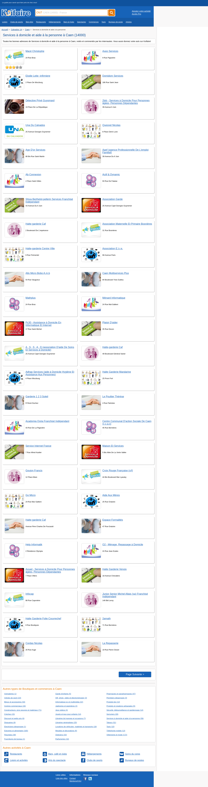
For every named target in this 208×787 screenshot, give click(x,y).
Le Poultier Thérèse (113, 396)
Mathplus (31, 297)
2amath (106, 618)
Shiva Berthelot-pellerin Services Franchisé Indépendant (49, 200)
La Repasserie (110, 643)
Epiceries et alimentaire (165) (16, 731)
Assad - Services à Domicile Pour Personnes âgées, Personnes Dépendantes (50, 570)
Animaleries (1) (10, 694)
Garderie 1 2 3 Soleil (37, 396)
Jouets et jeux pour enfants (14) (68, 714)
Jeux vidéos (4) (61, 710)
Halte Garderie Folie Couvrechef (43, 618)
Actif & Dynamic (111, 174)
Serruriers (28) (112, 714)
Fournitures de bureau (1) (14, 739)
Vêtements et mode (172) (116, 735)
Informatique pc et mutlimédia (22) (69, 702)
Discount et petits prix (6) (14, 718)
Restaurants (41, 22)
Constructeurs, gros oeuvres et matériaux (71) (22, 710)
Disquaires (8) (10, 722)
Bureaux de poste (116, 22)
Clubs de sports (16, 22)
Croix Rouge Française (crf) (117, 470)
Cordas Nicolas (34, 643)
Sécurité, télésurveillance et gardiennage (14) (124, 710)
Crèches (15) (9, 714)
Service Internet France (38, 445)
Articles (129, 22)
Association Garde (112, 199)
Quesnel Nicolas (111, 125)
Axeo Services (110, 51)
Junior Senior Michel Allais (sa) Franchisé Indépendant (125, 595)
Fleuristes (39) (10, 735)
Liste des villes (61, 778)
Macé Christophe (35, 51)
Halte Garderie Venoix (114, 569)
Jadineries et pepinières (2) (66, 706)
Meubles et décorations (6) (66, 731)
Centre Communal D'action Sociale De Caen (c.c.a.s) (126, 422)
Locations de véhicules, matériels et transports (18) (76, 727)
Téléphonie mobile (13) (115, 731)
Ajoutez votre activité (141, 11)
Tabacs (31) (111, 722)
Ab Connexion (33, 174)
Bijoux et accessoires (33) (14, 702)
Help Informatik (34, 544)
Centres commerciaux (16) (15, 706)
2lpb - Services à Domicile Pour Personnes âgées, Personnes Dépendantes (125, 102)
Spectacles (81, 22)
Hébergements (55, 22)
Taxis (104, 22)
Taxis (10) (110, 727)
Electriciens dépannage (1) (15, 727)
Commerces (94, 22)
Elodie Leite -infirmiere (38, 75)
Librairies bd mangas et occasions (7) (70, 718)
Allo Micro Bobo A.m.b (38, 273)
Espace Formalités (112, 519)
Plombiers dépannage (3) (116, 698)
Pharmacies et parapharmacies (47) (121, 694)
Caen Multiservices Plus (115, 273)
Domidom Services (112, 75)
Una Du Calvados (35, 125)
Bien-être (29, 22)
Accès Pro (136, 14)
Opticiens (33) (61, 735)
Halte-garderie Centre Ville (40, 248)
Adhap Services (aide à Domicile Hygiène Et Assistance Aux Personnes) (50, 373)
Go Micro (31, 495)
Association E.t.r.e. (112, 248)
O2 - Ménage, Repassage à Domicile (122, 544)
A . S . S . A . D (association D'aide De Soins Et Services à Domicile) (50, 348)
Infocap (30, 593)
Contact (73, 778)
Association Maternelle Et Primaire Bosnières (127, 223)
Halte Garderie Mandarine (116, 371)
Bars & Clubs (69, 22)
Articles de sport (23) (12, 698)
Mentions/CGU (75, 781)
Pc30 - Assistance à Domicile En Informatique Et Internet (43, 324)
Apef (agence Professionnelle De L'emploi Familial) (125, 151)
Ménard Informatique (113, 297)
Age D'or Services (35, 149)
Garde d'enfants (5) (63, 694)
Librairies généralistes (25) (66, 722)
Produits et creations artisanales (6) (120, 706)
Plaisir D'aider (110, 322)
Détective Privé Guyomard (40, 100)
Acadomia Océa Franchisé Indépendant (47, 421)
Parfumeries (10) (62, 739)
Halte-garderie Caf (36, 223)
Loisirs (4, 22)
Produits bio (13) (113, 702)
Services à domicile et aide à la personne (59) (125, 718)
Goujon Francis (34, 470)
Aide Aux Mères (111, 495)
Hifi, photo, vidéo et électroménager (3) (71, 698)
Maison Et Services (113, 445)
